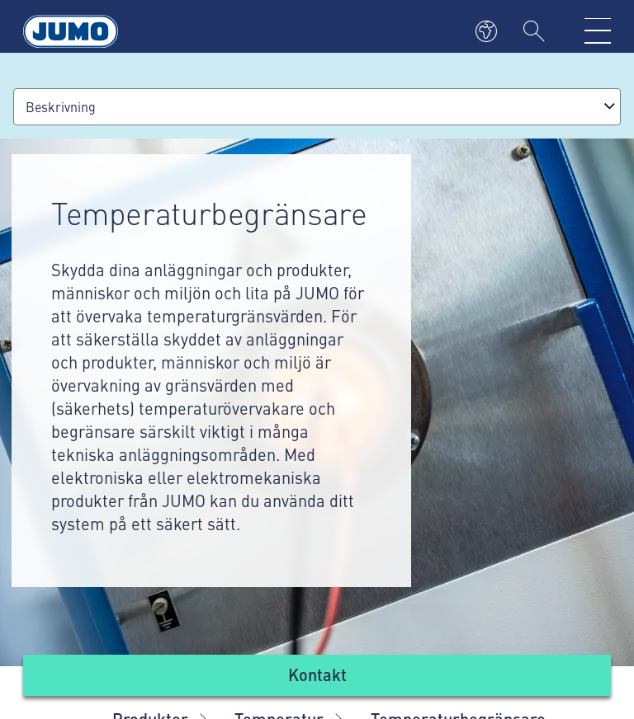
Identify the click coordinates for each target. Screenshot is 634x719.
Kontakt (317, 674)
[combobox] (317, 106)
